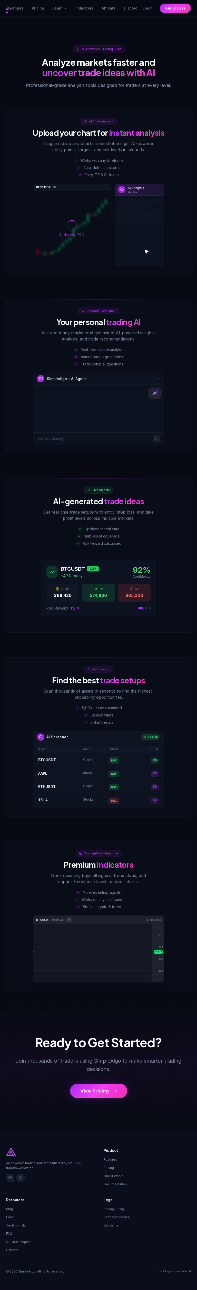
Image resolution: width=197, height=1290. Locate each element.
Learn (59, 8)
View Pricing (98, 1091)
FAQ (9, 1233)
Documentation (115, 1184)
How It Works (113, 1176)
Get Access (175, 8)
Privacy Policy (114, 1209)
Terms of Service (117, 1217)
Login (148, 8)
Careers (12, 1250)
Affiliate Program (19, 1242)
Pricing (109, 1168)
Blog (9, 1209)
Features (110, 1159)
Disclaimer (112, 1225)
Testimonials (16, 1225)
